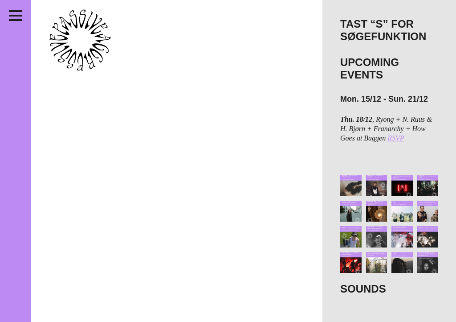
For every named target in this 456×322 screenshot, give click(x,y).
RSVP (395, 138)
